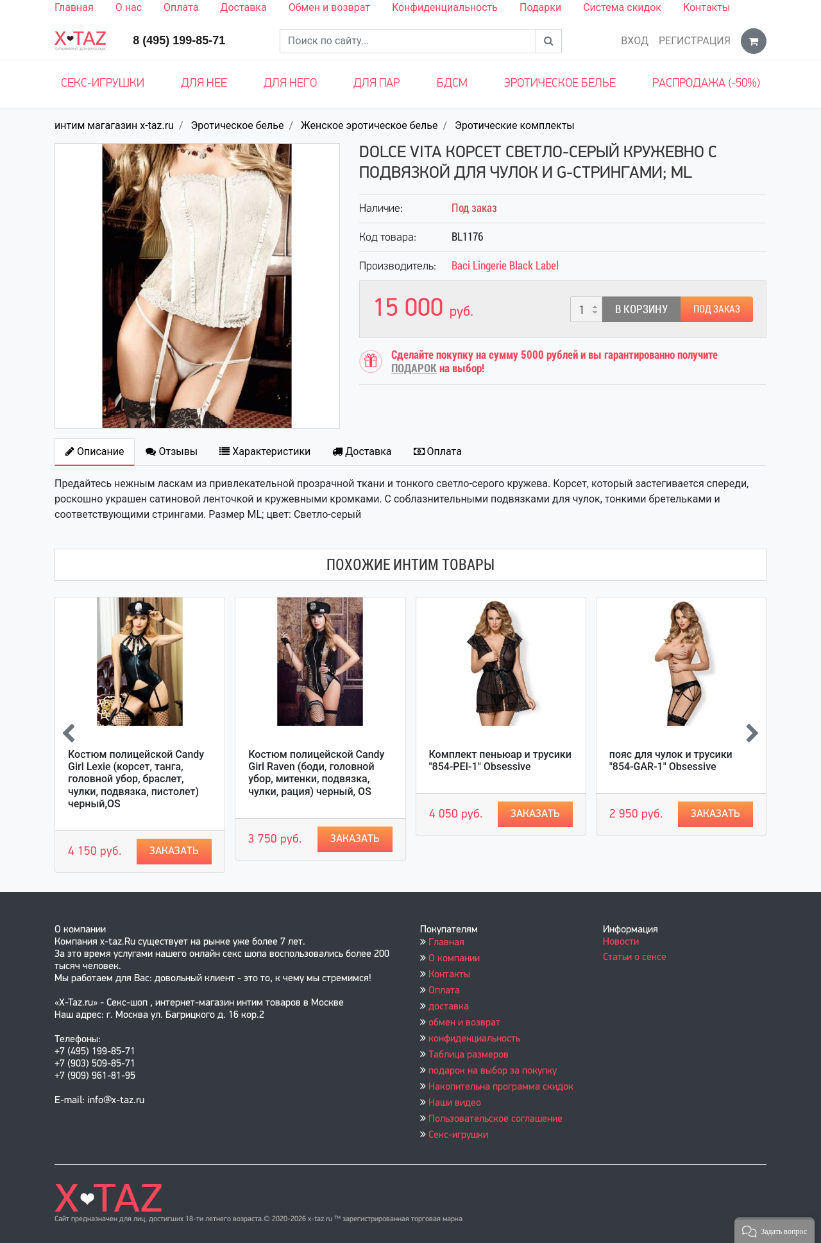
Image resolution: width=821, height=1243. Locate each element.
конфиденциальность (474, 1039)
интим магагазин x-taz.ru (114, 125)
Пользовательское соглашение (495, 1119)
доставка (448, 1007)
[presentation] (68, 735)
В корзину (641, 309)
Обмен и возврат (329, 7)
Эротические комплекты (515, 125)
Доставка (243, 7)
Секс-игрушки (102, 84)
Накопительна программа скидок (500, 1087)
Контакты (706, 7)
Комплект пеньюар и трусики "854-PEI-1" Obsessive (500, 760)
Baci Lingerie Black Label (505, 265)
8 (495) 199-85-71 (179, 40)
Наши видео (454, 1103)
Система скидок (622, 7)
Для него (290, 84)
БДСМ (452, 84)
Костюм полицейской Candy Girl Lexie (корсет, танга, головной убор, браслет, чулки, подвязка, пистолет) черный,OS (136, 779)
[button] (774, 1230)
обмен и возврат (464, 1023)
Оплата (181, 7)
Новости (621, 942)
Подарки (540, 7)
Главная (74, 7)
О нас (128, 7)
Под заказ (716, 309)
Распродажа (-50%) (706, 84)
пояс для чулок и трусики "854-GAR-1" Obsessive (670, 760)
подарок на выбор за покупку (492, 1071)
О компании (454, 959)
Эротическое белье (560, 84)
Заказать (174, 851)
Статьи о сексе (634, 957)
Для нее (204, 84)
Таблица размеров (468, 1055)
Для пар (376, 84)
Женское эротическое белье (369, 125)
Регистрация (695, 41)
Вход (634, 41)
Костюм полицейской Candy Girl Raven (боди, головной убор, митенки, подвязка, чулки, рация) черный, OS (316, 773)
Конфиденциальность (445, 7)
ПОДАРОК (414, 368)
